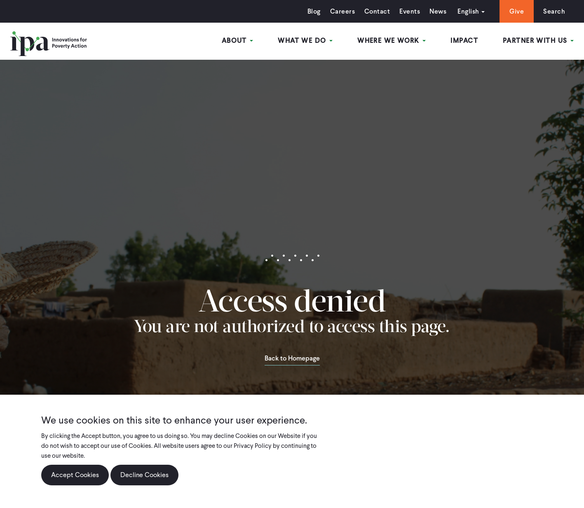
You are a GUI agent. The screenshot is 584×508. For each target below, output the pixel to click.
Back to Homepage (292, 359)
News (437, 11)
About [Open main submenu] (237, 40)
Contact (377, 11)
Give (516, 11)
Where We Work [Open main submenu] (391, 40)
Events (409, 11)
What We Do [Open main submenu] (305, 40)
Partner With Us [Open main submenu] (538, 40)
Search (554, 11)
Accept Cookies (75, 475)
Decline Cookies (144, 475)
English (468, 11)
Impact (464, 40)
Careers (342, 11)
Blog (314, 11)
